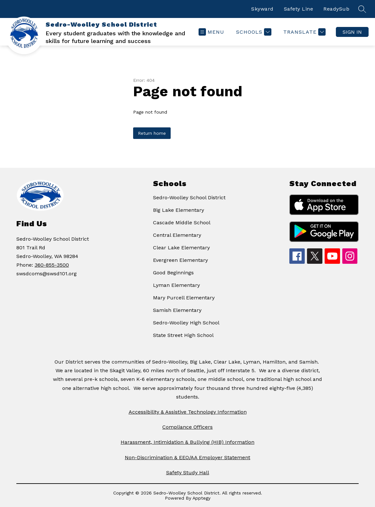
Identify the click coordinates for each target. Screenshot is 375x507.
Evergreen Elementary (180, 260)
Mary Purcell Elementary (184, 298)
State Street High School (183, 335)
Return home (152, 133)
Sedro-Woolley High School (186, 323)
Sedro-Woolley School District (189, 197)
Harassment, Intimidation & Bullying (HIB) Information (187, 442)
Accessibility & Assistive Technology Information (188, 412)
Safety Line (298, 9)
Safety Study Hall (187, 472)
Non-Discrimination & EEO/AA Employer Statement (187, 457)
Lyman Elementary (176, 285)
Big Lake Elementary (178, 210)
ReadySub (336, 9)
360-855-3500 (52, 265)
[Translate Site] (304, 32)
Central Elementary (177, 235)
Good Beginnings (173, 273)
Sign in (352, 32)
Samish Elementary (177, 310)
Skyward (262, 9)
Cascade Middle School (181, 222)
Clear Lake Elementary (181, 248)
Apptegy (201, 498)
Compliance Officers (187, 427)
